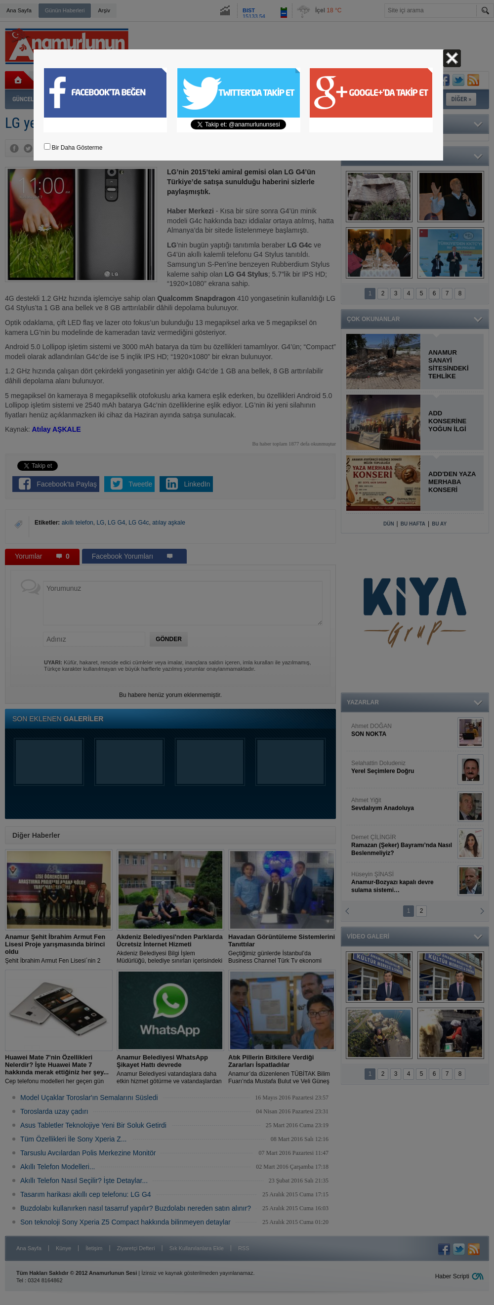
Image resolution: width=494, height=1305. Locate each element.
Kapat (452, 58)
